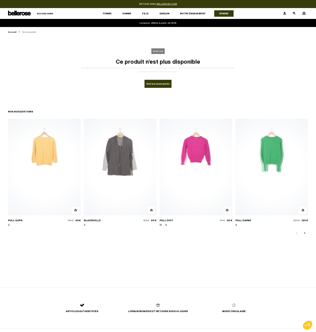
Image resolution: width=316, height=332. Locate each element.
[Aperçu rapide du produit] (75, 210)
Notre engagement (193, 13)
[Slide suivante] (304, 233)
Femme (107, 13)
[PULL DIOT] (196, 173)
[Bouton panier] (304, 13)
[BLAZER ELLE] (120, 173)
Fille (145, 13)
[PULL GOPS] (44, 173)
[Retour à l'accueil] (30, 14)
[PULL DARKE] (271, 173)
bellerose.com (167, 4)
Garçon (164, 13)
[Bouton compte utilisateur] (285, 13)
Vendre (224, 13)
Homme (126, 13)
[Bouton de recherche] (294, 13)
